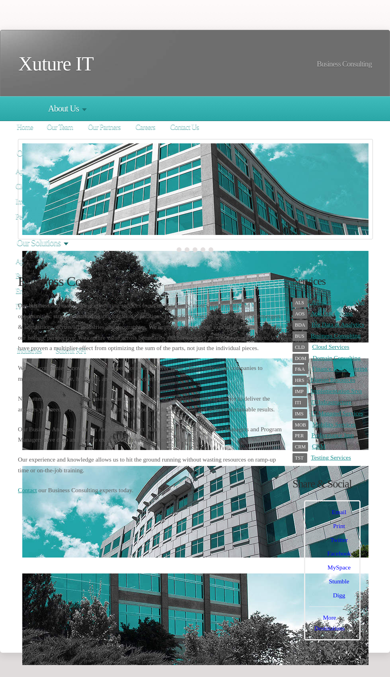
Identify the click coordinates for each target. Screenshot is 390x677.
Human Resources (333, 379)
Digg (339, 595)
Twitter (339, 539)
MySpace (339, 567)
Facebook (339, 553)
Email (339, 512)
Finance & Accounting (339, 368)
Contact (27, 490)
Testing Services (331, 457)
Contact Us (184, 127)
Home (25, 127)
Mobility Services (334, 424)
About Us (63, 108)
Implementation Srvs (336, 390)
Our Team (60, 127)
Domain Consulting (336, 357)
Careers (145, 127)
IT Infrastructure (331, 402)
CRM (319, 446)
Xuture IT (56, 64)
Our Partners (104, 127)
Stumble (339, 581)
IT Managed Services (337, 413)
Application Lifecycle (338, 302)
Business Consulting (336, 335)
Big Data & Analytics (338, 324)
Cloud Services (330, 346)
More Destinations (329, 623)
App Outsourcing (332, 313)
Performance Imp (332, 435)
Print (339, 525)
